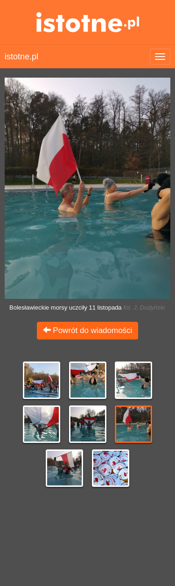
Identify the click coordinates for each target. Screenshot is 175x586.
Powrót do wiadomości (88, 330)
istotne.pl (87, 22)
